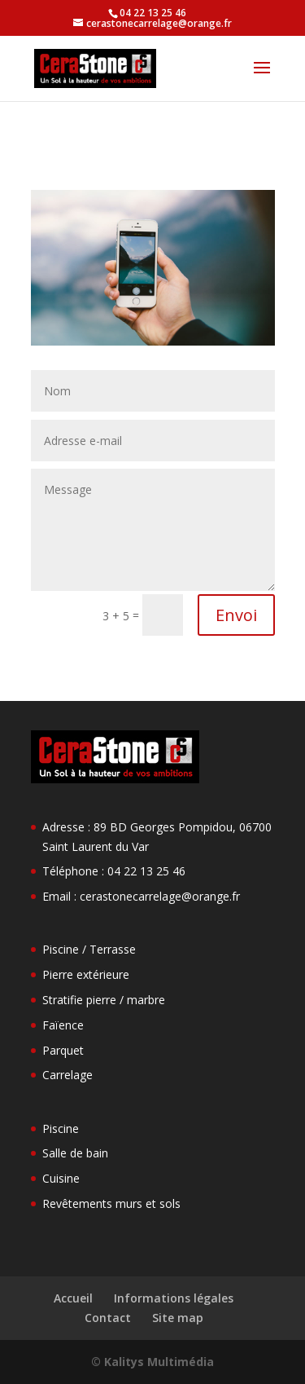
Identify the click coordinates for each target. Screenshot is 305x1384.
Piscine (60, 1128)
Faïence (63, 1025)
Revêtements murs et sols (111, 1203)
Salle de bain (75, 1153)
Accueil (73, 1298)
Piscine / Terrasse (89, 949)
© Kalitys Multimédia (152, 1361)
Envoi (236, 615)
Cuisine (61, 1178)
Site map (177, 1317)
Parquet (63, 1050)
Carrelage (67, 1074)
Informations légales (173, 1298)
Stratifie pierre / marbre (103, 999)
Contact (108, 1317)
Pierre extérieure (85, 974)
